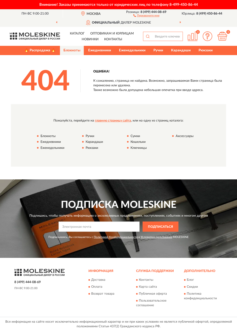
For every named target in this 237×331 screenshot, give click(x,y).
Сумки (135, 136)
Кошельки (138, 142)
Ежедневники (99, 50)
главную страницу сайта (113, 120)
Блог (190, 279)
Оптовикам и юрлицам (112, 33)
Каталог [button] (77, 33)
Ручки (158, 50)
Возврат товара (102, 293)
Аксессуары (184, 136)
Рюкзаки (206, 50)
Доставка (98, 279)
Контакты (113, 39)
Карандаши (181, 50)
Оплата (96, 286)
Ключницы (139, 148)
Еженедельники (132, 50)
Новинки (90, 39)
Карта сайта (148, 286)
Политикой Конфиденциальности (116, 237)
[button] (146, 15)
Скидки (192, 286)
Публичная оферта (153, 293)
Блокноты (71, 50)
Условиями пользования (156, 237)
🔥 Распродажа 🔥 (40, 50)
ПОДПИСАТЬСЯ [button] (160, 226)
